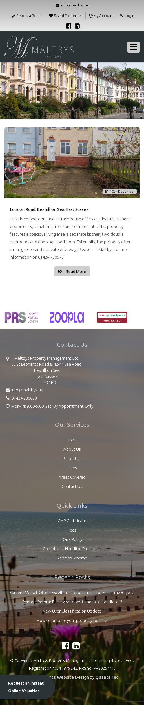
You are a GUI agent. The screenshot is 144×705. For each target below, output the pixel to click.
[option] (21, 320)
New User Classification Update (72, 611)
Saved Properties (66, 15)
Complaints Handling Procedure (72, 548)
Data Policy (72, 539)
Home (72, 439)
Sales (72, 467)
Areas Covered (72, 477)
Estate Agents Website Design (57, 677)
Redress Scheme (72, 558)
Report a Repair (27, 15)
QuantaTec (106, 677)
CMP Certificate (72, 520)
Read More (75, 271)
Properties (72, 458)
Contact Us (72, 486)
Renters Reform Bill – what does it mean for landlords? (72, 601)
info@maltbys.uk (72, 5)
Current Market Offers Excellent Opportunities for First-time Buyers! (72, 592)
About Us (72, 449)
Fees (72, 530)
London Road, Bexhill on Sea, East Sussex (49, 209)
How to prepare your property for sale (72, 620)
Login (127, 15)
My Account (101, 15)
